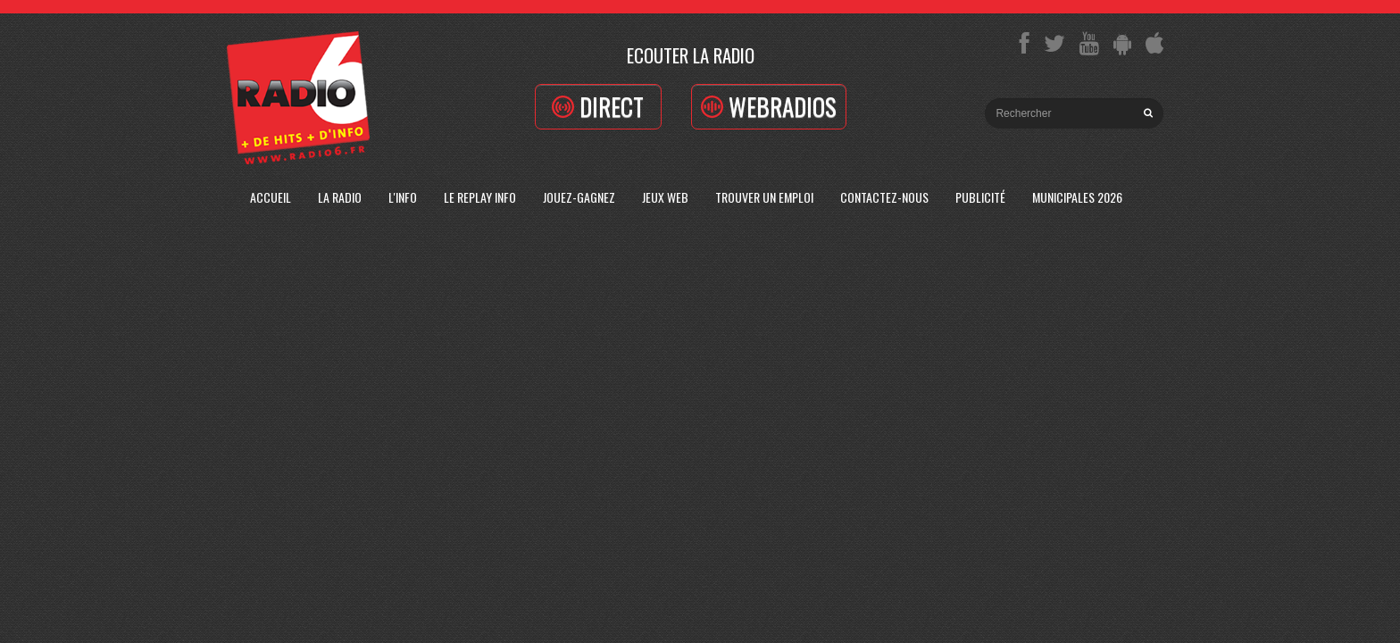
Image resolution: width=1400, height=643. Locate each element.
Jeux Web (665, 197)
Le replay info (480, 197)
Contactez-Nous (884, 197)
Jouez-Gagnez (579, 197)
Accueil (270, 197)
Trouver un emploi (764, 197)
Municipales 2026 (1077, 197)
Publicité (980, 197)
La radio (340, 197)
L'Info (402, 197)
